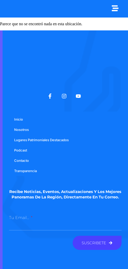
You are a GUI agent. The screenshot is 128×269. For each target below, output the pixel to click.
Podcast (20, 150)
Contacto (21, 160)
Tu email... (19, 217)
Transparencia (25, 171)
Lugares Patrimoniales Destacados (41, 140)
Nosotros (21, 130)
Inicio (18, 119)
